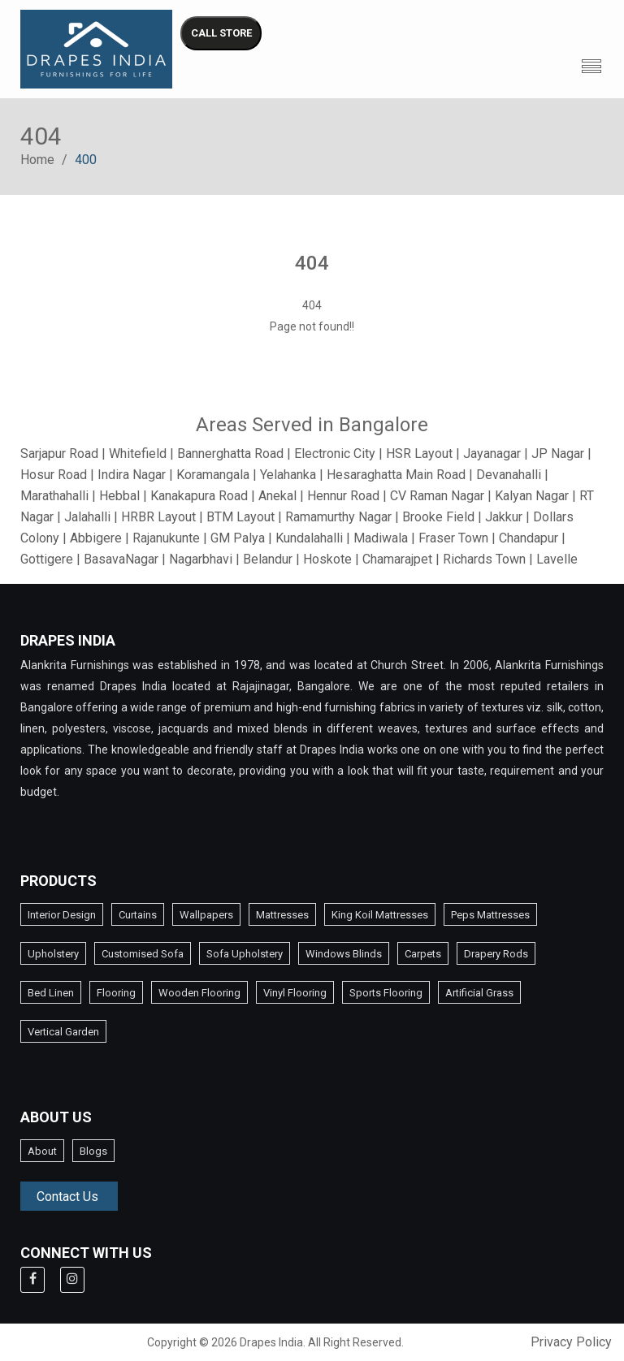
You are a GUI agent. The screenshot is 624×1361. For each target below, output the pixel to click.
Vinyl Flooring (295, 993)
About (42, 1151)
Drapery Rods (496, 954)
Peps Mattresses (490, 915)
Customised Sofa (143, 954)
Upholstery (53, 954)
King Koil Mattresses (380, 915)
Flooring (116, 993)
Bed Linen (51, 993)
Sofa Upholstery (244, 954)
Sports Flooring (385, 993)
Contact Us (67, 1196)
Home (37, 159)
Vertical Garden (63, 1032)
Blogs (93, 1151)
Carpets (423, 954)
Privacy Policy (571, 1342)
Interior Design (62, 915)
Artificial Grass (479, 993)
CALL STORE (221, 33)
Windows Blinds (344, 954)
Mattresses (282, 915)
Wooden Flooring (199, 993)
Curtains (138, 915)
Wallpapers (206, 915)
